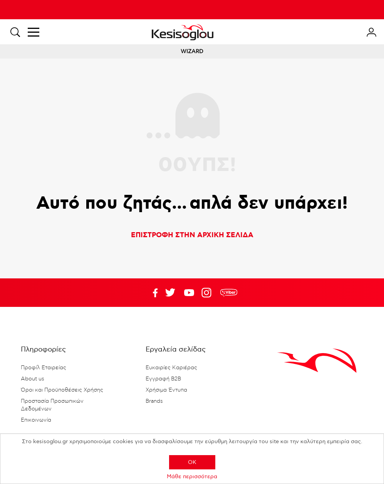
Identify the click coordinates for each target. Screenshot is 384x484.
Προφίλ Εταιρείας (43, 368)
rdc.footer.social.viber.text (228, 292)
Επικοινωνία (36, 420)
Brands (154, 401)
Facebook (151, 292)
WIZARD (192, 51)
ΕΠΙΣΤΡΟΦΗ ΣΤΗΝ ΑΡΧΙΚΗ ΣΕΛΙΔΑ (192, 235)
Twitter (189, 292)
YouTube (170, 292)
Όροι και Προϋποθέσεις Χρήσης (62, 390)
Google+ (208, 292)
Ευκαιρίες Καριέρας (171, 368)
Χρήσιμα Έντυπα (166, 390)
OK (192, 462)
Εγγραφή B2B (163, 379)
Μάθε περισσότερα (192, 476)
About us (32, 379)
